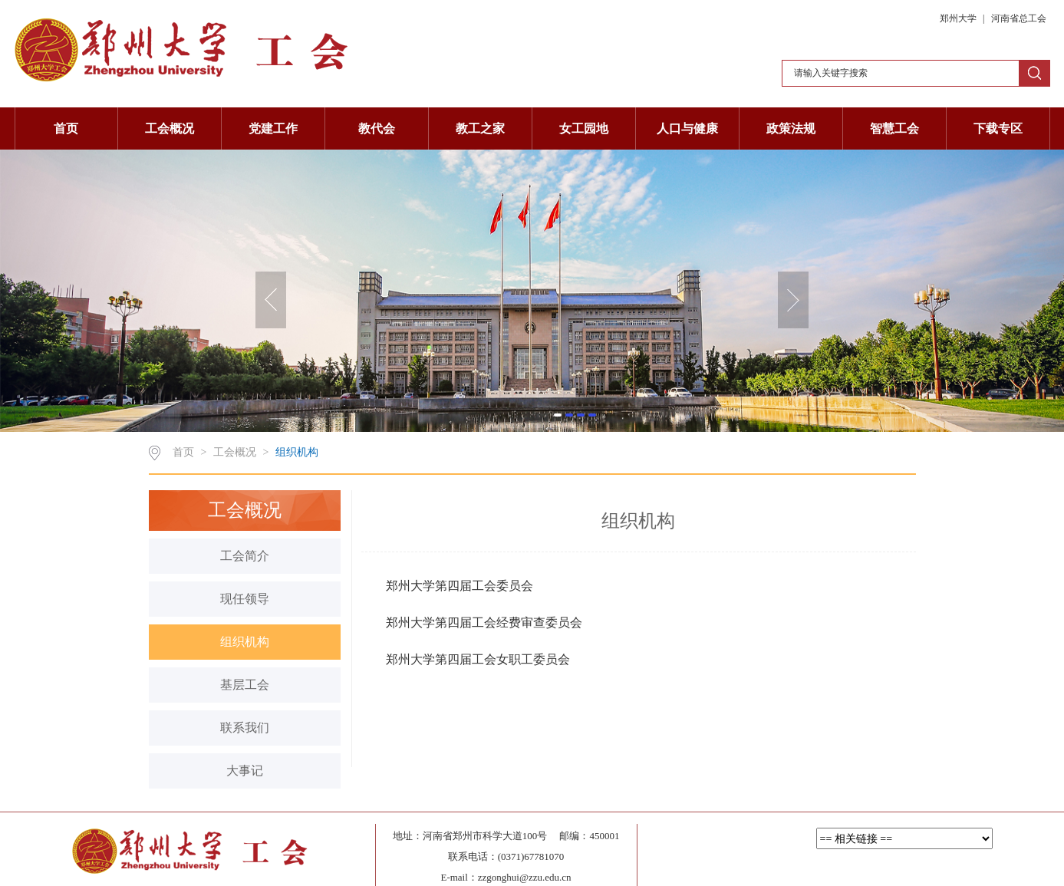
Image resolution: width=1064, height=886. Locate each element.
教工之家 (480, 128)
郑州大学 (959, 18)
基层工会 (244, 684)
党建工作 (273, 128)
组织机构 (296, 452)
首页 (66, 128)
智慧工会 (894, 128)
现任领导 (244, 598)
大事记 (244, 770)
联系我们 (244, 727)
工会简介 (244, 555)
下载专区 (998, 128)
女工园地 (583, 128)
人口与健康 (687, 128)
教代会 (376, 128)
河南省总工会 (1018, 18)
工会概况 (169, 128)
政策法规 (790, 128)
